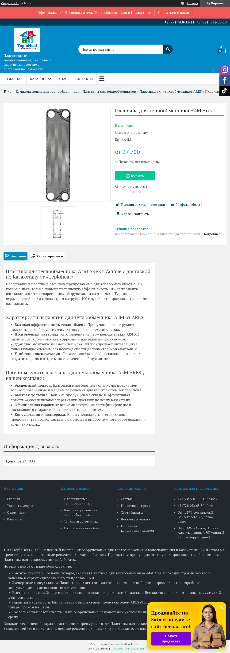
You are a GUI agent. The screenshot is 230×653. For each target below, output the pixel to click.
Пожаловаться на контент (127, 648)
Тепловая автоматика (81, 521)
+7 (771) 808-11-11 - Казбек (197, 498)
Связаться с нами (173, 12)
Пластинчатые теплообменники (78, 500)
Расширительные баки (82, 528)
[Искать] (168, 47)
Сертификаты (132, 512)
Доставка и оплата (135, 519)
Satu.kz (135, 644)
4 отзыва (192, 3)
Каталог (37, 78)
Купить (137, 175)
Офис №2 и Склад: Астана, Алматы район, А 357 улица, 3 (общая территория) (201, 532)
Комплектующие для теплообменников (47, 91)
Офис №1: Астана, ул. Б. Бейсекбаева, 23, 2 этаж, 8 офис (197, 516)
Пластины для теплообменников (109, 91)
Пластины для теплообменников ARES (170, 91)
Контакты (84, 78)
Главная (15, 78)
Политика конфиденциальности (139, 528)
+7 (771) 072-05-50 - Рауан (197, 505)
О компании (17, 512)
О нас (62, 78)
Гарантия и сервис (135, 505)
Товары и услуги (20, 505)
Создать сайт (10, 3)
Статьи (126, 498)
